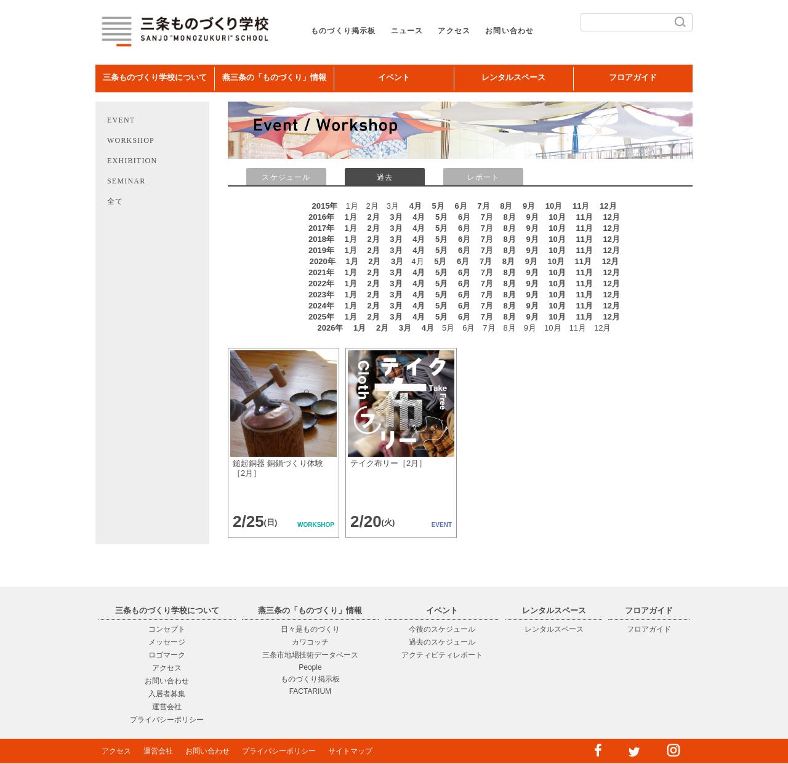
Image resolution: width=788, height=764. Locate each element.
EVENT (121, 120)
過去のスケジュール (442, 642)
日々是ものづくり (310, 629)
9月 (529, 206)
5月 (438, 206)
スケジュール (286, 177)
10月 (553, 206)
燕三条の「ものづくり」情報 (274, 77)
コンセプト (166, 629)
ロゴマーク (166, 655)
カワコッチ (310, 642)
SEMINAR (126, 181)
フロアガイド (633, 77)
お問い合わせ (509, 30)
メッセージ (166, 642)
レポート (483, 177)
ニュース (407, 30)
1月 (351, 217)
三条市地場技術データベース (310, 655)
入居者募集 (166, 694)
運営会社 (167, 706)
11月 (581, 206)
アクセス (454, 30)
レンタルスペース (513, 77)
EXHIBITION (132, 160)
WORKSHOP (131, 140)
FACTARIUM (310, 691)
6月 (460, 206)
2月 (373, 217)
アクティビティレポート (442, 655)
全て (115, 201)
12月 (608, 206)
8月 (506, 206)
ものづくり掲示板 (343, 30)
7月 (483, 206)
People (310, 667)
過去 (385, 177)
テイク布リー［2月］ (388, 463)
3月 (396, 217)
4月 (415, 206)
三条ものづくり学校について (155, 77)
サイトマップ (350, 751)
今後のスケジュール (442, 629)
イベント (394, 77)
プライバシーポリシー (167, 719)
